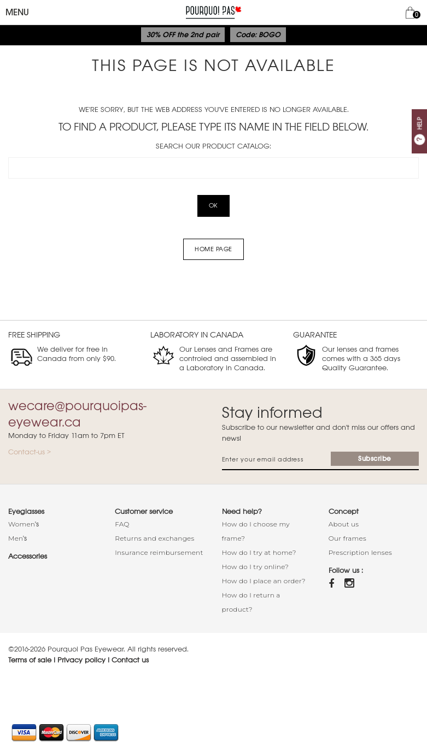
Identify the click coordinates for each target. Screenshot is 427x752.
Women (21, 524)
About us (344, 524)
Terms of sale (29, 660)
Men (15, 538)
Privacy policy (81, 660)
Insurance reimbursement (159, 552)
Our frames (347, 538)
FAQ (122, 524)
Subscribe (374, 458)
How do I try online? (255, 566)
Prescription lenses (360, 552)
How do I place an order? (264, 581)
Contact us (130, 660)
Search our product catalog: (213, 146)
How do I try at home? (259, 552)
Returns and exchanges (154, 538)
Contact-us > (29, 452)
